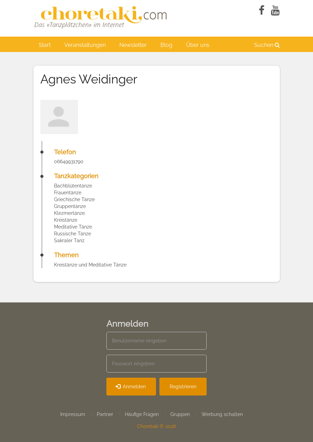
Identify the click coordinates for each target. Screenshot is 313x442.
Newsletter (133, 45)
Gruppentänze (70, 206)
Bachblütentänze (73, 185)
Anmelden (131, 386)
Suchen (267, 45)
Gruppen (180, 414)
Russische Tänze (72, 233)
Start (45, 45)
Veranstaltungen (85, 45)
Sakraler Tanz (69, 240)
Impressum (72, 414)
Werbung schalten (222, 414)
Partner (105, 414)
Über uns (197, 45)
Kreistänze (65, 220)
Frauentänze (67, 192)
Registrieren (183, 386)
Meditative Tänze (73, 227)
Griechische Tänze (74, 199)
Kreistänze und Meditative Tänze (90, 265)
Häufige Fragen (142, 414)
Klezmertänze (69, 213)
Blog (166, 45)
